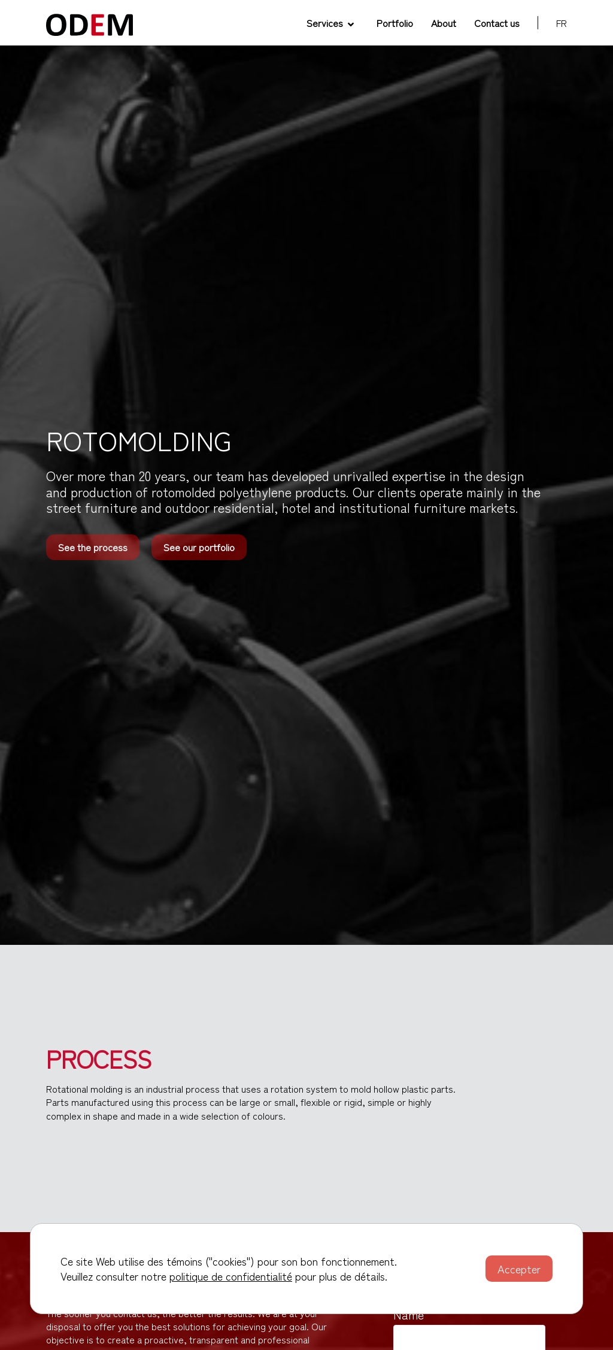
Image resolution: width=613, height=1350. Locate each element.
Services (330, 22)
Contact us (497, 22)
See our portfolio (199, 547)
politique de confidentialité (230, 1276)
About (443, 22)
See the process (93, 547)
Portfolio (395, 22)
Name (408, 1314)
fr (561, 22)
